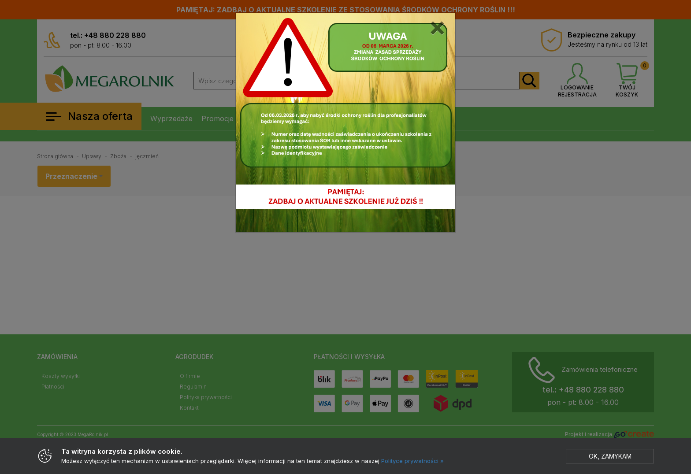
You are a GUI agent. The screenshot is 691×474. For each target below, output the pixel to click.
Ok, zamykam (610, 456)
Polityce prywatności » (412, 460)
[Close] (437, 26)
